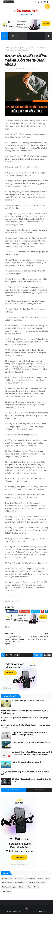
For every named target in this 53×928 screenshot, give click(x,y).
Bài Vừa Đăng (13, 804)
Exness (40, 892)
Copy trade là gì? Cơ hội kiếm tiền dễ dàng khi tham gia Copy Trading (25, 740)
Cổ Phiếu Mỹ (30, 892)
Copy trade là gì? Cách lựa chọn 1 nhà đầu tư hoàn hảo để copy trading (29, 747)
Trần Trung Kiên (40, 925)
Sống (25, 49)
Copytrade (19, 892)
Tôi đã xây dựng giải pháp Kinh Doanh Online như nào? (31, 794)
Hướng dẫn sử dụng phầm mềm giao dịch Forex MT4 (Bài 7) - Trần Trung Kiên (25, 725)
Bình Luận (39, 804)
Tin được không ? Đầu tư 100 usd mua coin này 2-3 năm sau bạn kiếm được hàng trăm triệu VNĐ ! (32, 767)
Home (7, 49)
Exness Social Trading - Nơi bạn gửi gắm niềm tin (31, 756)
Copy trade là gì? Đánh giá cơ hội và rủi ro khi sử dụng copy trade (24, 733)
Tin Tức (28, 901)
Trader (36, 901)
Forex (48, 892)
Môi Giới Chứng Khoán (37, 897)
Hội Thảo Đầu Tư (20, 897)
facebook (38, 669)
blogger (47, 669)
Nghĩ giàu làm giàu (16, 49)
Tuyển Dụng (6, 905)
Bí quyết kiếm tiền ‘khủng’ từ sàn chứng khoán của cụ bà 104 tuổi (25, 786)
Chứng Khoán (7, 892)
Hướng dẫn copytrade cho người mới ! (27, 776)
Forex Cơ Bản (7, 897)
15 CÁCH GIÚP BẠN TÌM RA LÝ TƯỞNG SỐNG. (29, 714)
